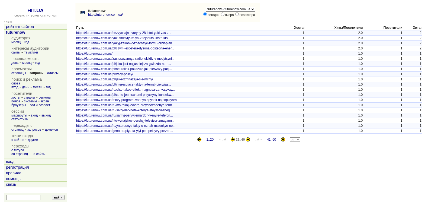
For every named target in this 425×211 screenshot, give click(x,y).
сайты (16, 52)
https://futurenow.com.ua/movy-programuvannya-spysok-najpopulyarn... (127, 100)
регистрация (17, 167)
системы (30, 101)
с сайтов (17, 140)
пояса (15, 101)
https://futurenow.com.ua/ (94, 53)
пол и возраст (40, 105)
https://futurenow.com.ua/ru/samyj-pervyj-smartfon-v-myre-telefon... (124, 115)
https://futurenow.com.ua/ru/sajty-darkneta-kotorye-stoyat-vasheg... (124, 110)
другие (33, 140)
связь (11, 184)
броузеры (18, 105)
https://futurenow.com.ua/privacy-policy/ (104, 74)
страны (29, 97)
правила (13, 173)
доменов (51, 129)
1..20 (210, 139)
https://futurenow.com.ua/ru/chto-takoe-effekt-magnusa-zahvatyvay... (125, 90)
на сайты (38, 154)
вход (14, 87)
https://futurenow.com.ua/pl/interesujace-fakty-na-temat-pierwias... (123, 84)
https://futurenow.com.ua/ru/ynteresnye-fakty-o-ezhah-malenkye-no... (125, 126)
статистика (19, 119)
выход (46, 115)
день (15, 63)
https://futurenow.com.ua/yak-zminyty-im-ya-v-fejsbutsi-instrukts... (123, 38)
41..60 (271, 139)
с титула (17, 150)
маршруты (19, 115)
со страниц (19, 154)
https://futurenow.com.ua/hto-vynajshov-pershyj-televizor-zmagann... (125, 120)
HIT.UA (35, 10)
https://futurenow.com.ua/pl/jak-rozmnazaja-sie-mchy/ (114, 79)
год (26, 42)
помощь (13, 179)
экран (44, 101)
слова (15, 83)
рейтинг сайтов (20, 26)
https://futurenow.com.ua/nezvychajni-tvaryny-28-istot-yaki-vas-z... (123, 33)
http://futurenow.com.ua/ (105, 15)
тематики (31, 52)
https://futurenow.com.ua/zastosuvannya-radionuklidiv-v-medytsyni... (125, 59)
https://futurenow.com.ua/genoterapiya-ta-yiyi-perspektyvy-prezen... (124, 131)
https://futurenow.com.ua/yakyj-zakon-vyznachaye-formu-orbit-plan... (125, 43)
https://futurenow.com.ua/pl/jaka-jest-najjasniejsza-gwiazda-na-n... (123, 64)
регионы (44, 97)
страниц (17, 129)
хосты (15, 97)
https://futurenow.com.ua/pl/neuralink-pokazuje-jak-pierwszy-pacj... (124, 69)
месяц (16, 42)
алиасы (53, 73)
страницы (18, 73)
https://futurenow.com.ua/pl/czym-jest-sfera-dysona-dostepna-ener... (125, 48)
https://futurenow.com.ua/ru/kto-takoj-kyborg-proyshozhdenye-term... (125, 105)
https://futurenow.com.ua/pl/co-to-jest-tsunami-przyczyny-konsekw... (124, 95)
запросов (34, 129)
